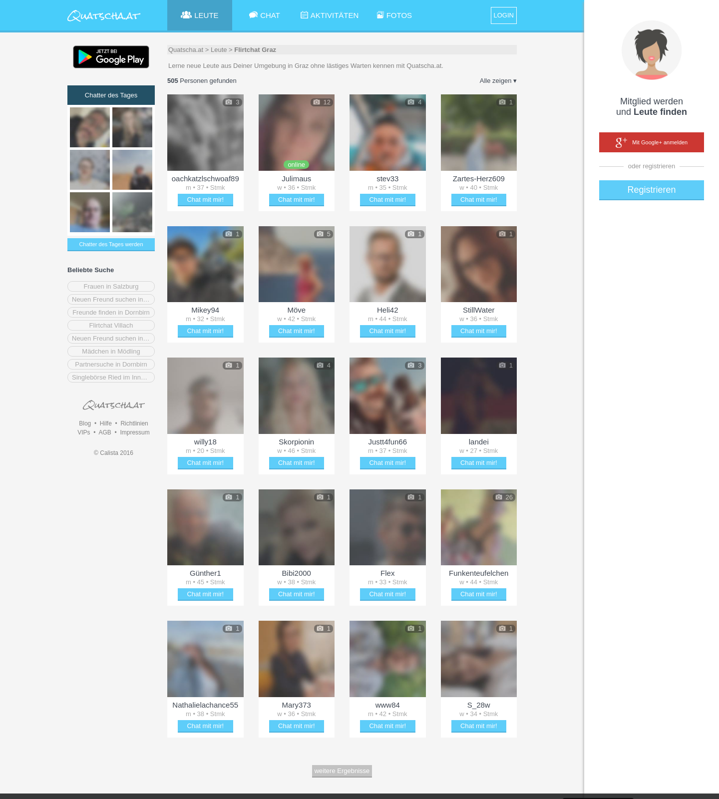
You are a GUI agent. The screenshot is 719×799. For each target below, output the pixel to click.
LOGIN (504, 15)
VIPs (83, 432)
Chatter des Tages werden (111, 244)
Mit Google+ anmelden (652, 143)
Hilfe (106, 423)
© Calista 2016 (113, 452)
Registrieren (651, 190)
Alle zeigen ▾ (498, 80)
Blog (85, 423)
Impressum (134, 432)
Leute (219, 49)
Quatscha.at (185, 49)
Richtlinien (134, 423)
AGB (104, 432)
